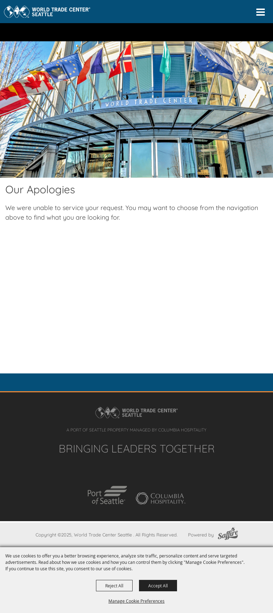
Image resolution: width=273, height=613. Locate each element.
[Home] (47, 12)
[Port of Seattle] (107, 495)
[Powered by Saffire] (228, 535)
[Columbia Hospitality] (161, 498)
